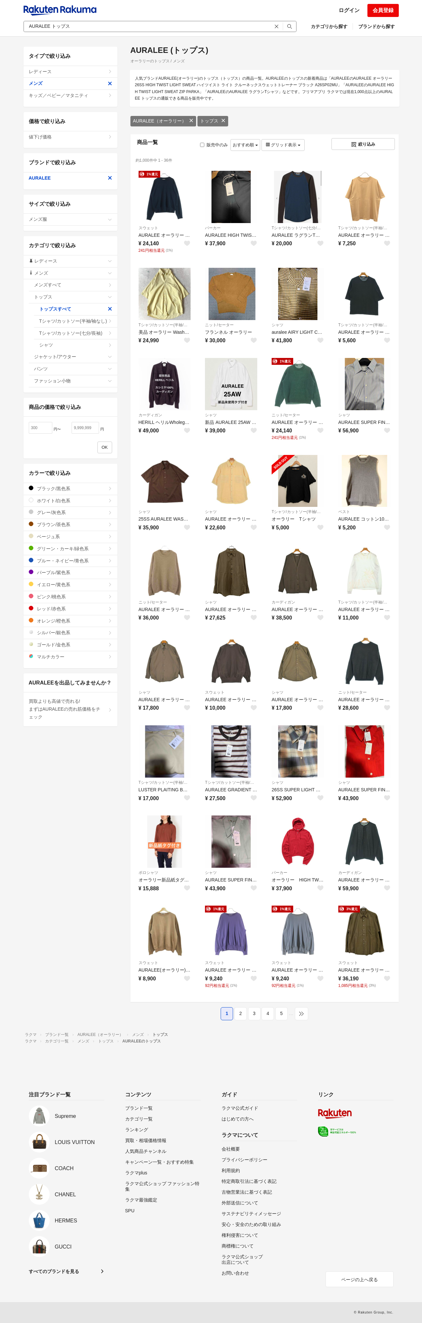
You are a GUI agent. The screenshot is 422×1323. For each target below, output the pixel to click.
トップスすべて (75, 309)
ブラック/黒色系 (70, 488)
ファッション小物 (73, 380)
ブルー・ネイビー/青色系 (70, 560)
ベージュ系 (70, 536)
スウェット (148, 228)
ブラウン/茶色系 (70, 524)
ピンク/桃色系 (70, 596)
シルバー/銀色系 (70, 632)
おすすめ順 (245, 144)
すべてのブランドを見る (54, 1271)
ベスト (344, 511)
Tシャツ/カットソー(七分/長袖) (298, 228)
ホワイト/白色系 (70, 500)
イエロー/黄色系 (70, 584)
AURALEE (70, 178)
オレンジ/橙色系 (70, 620)
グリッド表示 (283, 144)
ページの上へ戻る (359, 1279)
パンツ (73, 368)
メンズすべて (73, 284)
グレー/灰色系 (70, 512)
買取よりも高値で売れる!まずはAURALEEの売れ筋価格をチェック (70, 709)
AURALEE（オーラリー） (163, 120)
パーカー (213, 228)
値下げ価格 (70, 136)
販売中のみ (214, 144)
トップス (213, 120)
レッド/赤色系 (70, 608)
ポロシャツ (148, 872)
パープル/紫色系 (70, 572)
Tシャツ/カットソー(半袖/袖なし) (364, 228)
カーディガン (150, 415)
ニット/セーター (219, 325)
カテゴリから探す (329, 26)
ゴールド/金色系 (70, 644)
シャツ (277, 325)
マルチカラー (70, 656)
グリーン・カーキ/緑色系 (70, 548)
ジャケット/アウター (73, 356)
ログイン (349, 10)
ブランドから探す (376, 26)
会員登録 (383, 10)
